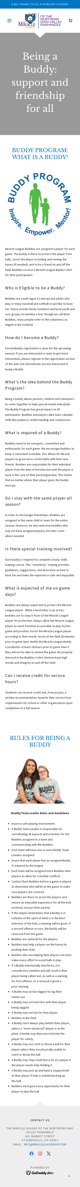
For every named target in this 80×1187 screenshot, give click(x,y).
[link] (40, 20)
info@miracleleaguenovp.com (45, 1144)
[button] (10, 20)
